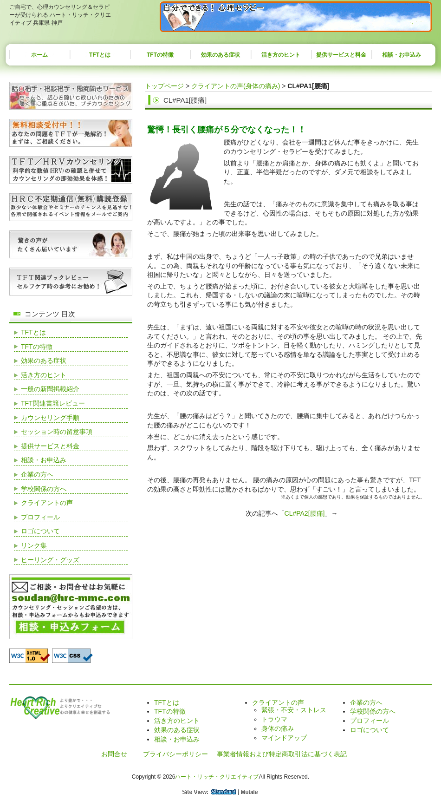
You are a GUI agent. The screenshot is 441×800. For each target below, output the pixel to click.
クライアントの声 (47, 502)
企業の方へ (37, 474)
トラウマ (274, 719)
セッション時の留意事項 (56, 431)
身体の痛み (277, 728)
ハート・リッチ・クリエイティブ (217, 777)
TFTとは (99, 55)
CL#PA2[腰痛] (305, 513)
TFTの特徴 (160, 55)
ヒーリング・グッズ (50, 560)
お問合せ (114, 754)
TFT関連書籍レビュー (53, 403)
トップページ (164, 86)
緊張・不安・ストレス (293, 710)
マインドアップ (284, 737)
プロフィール (40, 517)
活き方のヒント (280, 55)
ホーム (39, 55)
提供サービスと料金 (341, 55)
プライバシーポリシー (175, 754)
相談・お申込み (401, 55)
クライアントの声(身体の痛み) (235, 86)
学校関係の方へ (43, 488)
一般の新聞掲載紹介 (50, 389)
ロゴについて (40, 531)
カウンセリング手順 (50, 417)
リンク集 (34, 545)
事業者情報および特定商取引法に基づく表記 (282, 754)
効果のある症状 (220, 55)
